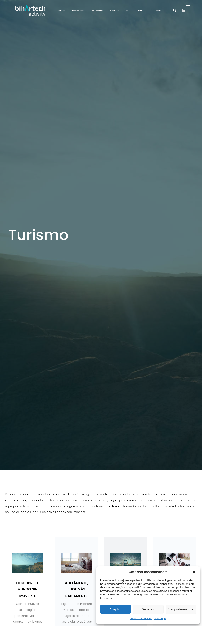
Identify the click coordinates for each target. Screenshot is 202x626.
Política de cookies (141, 618)
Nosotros (78, 10)
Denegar (148, 609)
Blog (141, 10)
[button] (194, 572)
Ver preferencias (180, 609)
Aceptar (115, 609)
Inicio (61, 10)
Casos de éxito (120, 10)
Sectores (97, 10)
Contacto (157, 10)
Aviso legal (160, 618)
